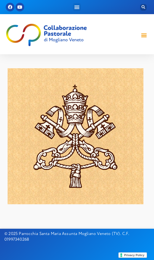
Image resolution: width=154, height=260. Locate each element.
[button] (77, 7)
